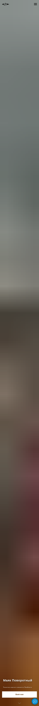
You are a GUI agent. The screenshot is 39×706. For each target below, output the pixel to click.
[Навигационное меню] (35, 4)
